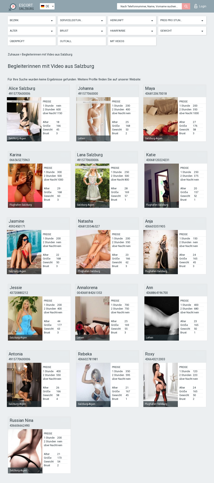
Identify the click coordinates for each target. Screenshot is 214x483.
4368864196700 (157, 293)
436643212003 (155, 359)
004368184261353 (89, 293)
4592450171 (17, 226)
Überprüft (17, 41)
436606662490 (20, 425)
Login (200, 6)
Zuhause (14, 54)
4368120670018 (156, 94)
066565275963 (20, 160)
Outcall (66, 41)
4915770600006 (19, 94)
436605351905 (155, 226)
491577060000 (88, 94)
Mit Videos (117, 41)
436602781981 (88, 359)
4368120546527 (89, 226)
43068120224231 (157, 160)
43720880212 (19, 293)
